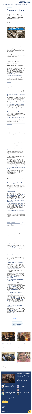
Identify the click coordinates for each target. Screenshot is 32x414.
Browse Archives (4, 404)
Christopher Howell (9, 302)
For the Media (3, 406)
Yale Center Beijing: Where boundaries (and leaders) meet (15, 211)
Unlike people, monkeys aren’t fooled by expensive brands (15, 118)
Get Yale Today (4, 402)
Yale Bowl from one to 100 (11, 192)
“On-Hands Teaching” (11, 311)
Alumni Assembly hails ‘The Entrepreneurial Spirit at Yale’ (15, 244)
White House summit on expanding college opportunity (16, 204)
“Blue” (16, 311)
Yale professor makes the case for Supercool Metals (14, 76)
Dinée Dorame (19, 299)
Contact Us (3, 407)
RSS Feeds (3, 405)
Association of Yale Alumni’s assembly (12, 248)
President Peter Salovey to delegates (17, 247)
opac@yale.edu (14, 319)
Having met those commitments (19, 206)
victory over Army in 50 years (19, 199)
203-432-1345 (13, 320)
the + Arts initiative (12, 287)
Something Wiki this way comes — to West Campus (15, 293)
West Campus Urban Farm (11, 298)
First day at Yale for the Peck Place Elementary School (15, 263)
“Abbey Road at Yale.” (13, 313)
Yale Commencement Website (17, 4)
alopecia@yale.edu (13, 74)
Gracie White (12, 303)
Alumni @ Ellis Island (24, 4)
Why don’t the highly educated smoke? (13, 112)
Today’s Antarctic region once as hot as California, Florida (15, 89)
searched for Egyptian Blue (14, 290)
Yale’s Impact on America (9, 4)
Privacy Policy (3, 410)
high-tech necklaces (12, 250)
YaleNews (4, 2)
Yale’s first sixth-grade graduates (14, 269)
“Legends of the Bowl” (10, 197)
